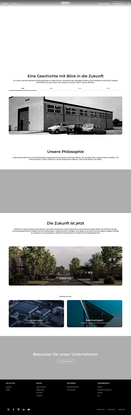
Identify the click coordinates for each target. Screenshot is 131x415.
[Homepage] (65, 3)
